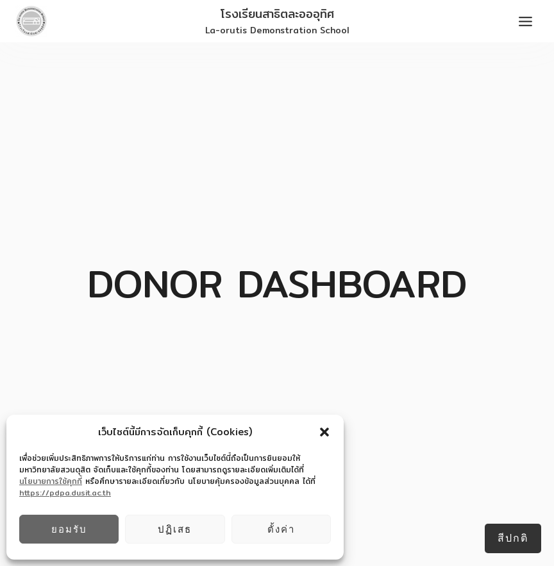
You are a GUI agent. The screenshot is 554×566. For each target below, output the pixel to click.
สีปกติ (513, 538)
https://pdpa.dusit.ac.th (65, 493)
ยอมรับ (69, 529)
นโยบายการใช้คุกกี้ (50, 481)
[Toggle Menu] (525, 21)
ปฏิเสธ (175, 529)
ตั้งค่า (281, 529)
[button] (324, 432)
